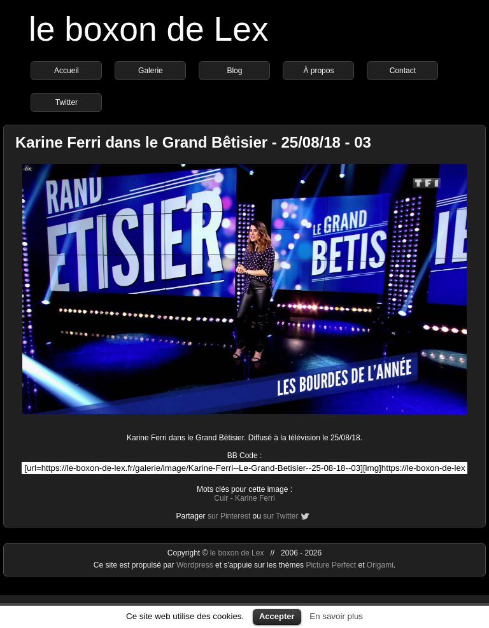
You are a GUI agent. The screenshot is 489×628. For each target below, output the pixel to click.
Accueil (66, 70)
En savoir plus (336, 616)
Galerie (150, 70)
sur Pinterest (229, 516)
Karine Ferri (255, 498)
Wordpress (195, 565)
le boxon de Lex (149, 29)
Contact (403, 70)
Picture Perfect (331, 565)
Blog (234, 70)
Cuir (221, 498)
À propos (318, 70)
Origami (380, 565)
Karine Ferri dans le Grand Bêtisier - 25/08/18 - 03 (193, 142)
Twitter (66, 102)
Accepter (277, 616)
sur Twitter (280, 516)
